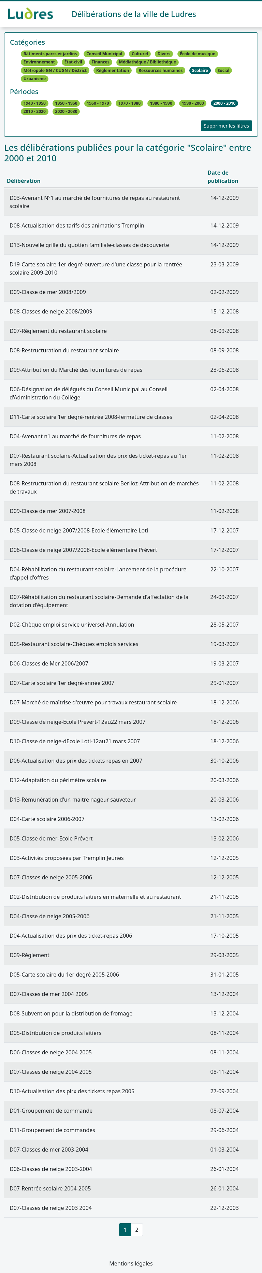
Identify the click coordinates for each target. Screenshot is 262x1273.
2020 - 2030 (66, 111)
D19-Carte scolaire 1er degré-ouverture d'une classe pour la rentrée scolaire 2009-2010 (96, 268)
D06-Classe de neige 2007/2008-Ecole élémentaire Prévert (83, 550)
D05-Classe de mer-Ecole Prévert (51, 838)
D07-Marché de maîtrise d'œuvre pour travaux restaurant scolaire (93, 702)
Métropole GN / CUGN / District (55, 71)
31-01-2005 (224, 974)
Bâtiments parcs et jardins (50, 54)
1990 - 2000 (193, 103)
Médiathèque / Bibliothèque (147, 62)
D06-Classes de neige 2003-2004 (51, 1169)
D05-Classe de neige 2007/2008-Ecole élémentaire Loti (79, 530)
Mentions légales (131, 1263)
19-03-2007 (224, 644)
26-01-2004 (224, 1169)
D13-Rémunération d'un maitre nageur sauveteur (73, 799)
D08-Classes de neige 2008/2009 (51, 311)
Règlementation (112, 71)
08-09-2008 (224, 331)
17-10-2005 (224, 935)
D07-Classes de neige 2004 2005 (51, 1072)
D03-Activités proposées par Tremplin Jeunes (67, 858)
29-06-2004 (224, 1130)
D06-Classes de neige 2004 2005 (51, 1052)
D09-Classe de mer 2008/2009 (48, 292)
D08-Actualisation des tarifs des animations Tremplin (77, 225)
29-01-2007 (224, 683)
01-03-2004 (224, 1149)
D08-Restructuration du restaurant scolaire (64, 350)
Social (224, 71)
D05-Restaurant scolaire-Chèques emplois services (74, 644)
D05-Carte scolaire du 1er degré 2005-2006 (64, 974)
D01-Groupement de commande (51, 1110)
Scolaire (200, 71)
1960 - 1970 (98, 103)
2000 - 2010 (224, 103)
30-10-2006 (224, 760)
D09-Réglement (29, 955)
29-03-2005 (224, 955)
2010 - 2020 (35, 111)
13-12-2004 (224, 994)
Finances (101, 62)
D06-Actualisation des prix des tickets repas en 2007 (76, 760)
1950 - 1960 (66, 103)
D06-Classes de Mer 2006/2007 (49, 663)
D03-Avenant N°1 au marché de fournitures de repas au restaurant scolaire (95, 202)
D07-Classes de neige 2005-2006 (51, 877)
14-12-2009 (224, 198)
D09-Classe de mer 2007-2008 (48, 511)
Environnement (39, 62)
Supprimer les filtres (226, 125)
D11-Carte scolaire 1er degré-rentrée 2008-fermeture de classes (91, 417)
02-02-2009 (224, 292)
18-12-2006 (224, 702)
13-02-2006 (224, 819)
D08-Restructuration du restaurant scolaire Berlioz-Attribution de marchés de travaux (104, 487)
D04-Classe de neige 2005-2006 (49, 916)
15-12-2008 (224, 311)
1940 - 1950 (35, 103)
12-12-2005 (224, 858)
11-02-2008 (224, 436)
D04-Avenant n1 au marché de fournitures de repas (75, 436)
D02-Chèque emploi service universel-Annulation (72, 624)
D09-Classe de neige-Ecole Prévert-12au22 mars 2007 (77, 722)
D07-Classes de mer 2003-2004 (49, 1149)
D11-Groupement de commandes (52, 1130)
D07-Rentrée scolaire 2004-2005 (50, 1188)
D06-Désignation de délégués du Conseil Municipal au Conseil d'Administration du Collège (89, 393)
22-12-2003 (224, 1208)
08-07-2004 (224, 1110)
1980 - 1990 (161, 103)
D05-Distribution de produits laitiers (55, 1033)
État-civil (73, 62)
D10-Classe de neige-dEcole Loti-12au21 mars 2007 (75, 741)
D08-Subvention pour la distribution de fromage (71, 1013)
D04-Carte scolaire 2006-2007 (47, 819)
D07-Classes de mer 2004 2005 (49, 994)
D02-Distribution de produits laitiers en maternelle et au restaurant (95, 897)
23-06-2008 (224, 370)
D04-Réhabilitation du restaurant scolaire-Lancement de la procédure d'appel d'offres (98, 573)
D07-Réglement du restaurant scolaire (58, 331)
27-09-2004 (224, 1091)
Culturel (140, 54)
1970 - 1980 (129, 103)
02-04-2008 (224, 389)
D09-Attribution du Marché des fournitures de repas (76, 370)
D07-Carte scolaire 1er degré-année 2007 (62, 683)
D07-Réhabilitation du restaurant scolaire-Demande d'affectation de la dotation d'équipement (99, 601)
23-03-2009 (224, 264)
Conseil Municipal (104, 54)
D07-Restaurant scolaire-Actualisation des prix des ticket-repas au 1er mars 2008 (98, 460)
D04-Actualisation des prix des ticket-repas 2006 (71, 935)
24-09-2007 (224, 597)
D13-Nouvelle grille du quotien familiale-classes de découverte (89, 245)
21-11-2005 (224, 897)
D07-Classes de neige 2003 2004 (51, 1208)
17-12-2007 (224, 530)
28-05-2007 (224, 624)
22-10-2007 (224, 569)
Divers (164, 54)
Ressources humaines (161, 71)
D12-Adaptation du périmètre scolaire (58, 780)
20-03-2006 (224, 780)
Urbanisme (35, 79)
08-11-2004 (224, 1033)
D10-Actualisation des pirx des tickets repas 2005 (72, 1091)
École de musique (197, 54)
